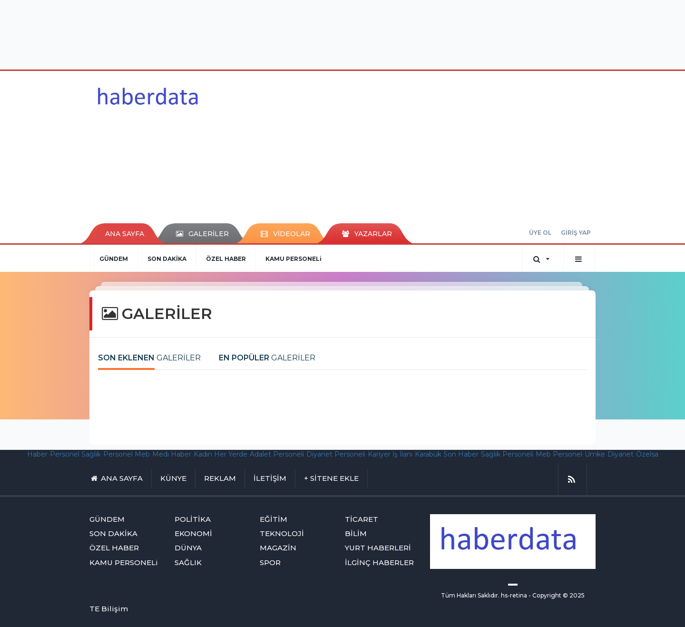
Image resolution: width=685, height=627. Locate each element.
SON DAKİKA (166, 258)
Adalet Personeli (277, 454)
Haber (37, 454)
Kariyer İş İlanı (390, 454)
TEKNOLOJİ (282, 533)
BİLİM (356, 533)
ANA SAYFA (124, 233)
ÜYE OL (540, 232)
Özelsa (647, 454)
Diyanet (620, 454)
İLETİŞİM (270, 478)
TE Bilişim (108, 608)
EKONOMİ (193, 533)
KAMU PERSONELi (293, 258)
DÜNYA (188, 547)
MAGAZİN (278, 547)
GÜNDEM (113, 258)
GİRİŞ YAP (576, 232)
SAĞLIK (188, 562)
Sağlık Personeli (507, 454)
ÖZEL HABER (226, 258)
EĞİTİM (273, 519)
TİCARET (361, 519)
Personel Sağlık (75, 454)
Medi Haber (171, 454)
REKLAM (220, 478)
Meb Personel (559, 454)
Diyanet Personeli (335, 454)
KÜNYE (173, 478)
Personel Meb (126, 454)
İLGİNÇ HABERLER (379, 562)
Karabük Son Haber (447, 454)
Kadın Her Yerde (220, 454)
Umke (595, 454)
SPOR (270, 562)
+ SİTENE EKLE (331, 478)
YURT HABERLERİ (378, 547)
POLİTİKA (193, 519)
